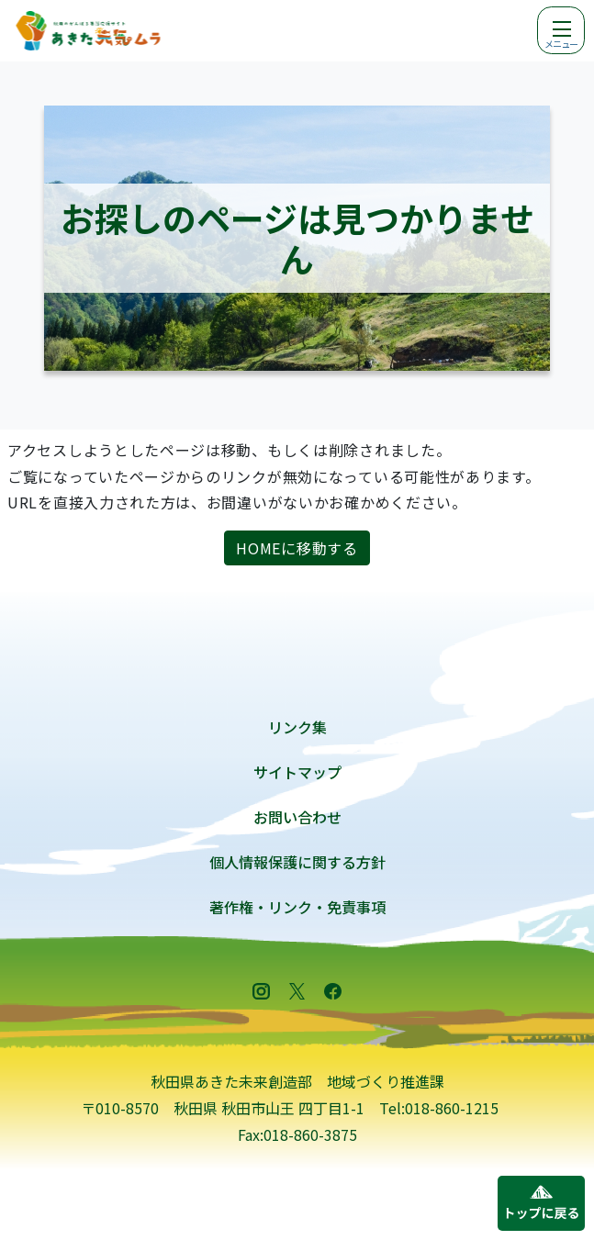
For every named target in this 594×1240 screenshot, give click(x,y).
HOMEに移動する (296, 548)
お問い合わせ (297, 817)
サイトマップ (297, 772)
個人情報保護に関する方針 (297, 862)
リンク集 (297, 727)
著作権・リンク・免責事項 (297, 907)
